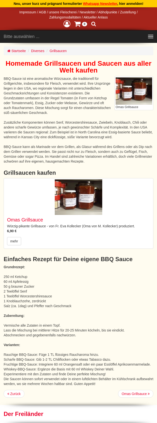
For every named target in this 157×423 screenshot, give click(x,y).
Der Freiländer (23, 414)
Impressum (27, 12)
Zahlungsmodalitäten (65, 17)
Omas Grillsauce (25, 219)
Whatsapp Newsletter (100, 4)
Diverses (37, 51)
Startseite (16, 51)
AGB (42, 12)
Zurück (14, 394)
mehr (14, 241)
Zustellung (128, 12)
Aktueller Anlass (95, 17)
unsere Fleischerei (63, 12)
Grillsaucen (58, 51)
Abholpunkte (107, 12)
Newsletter (88, 12)
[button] (67, 24)
